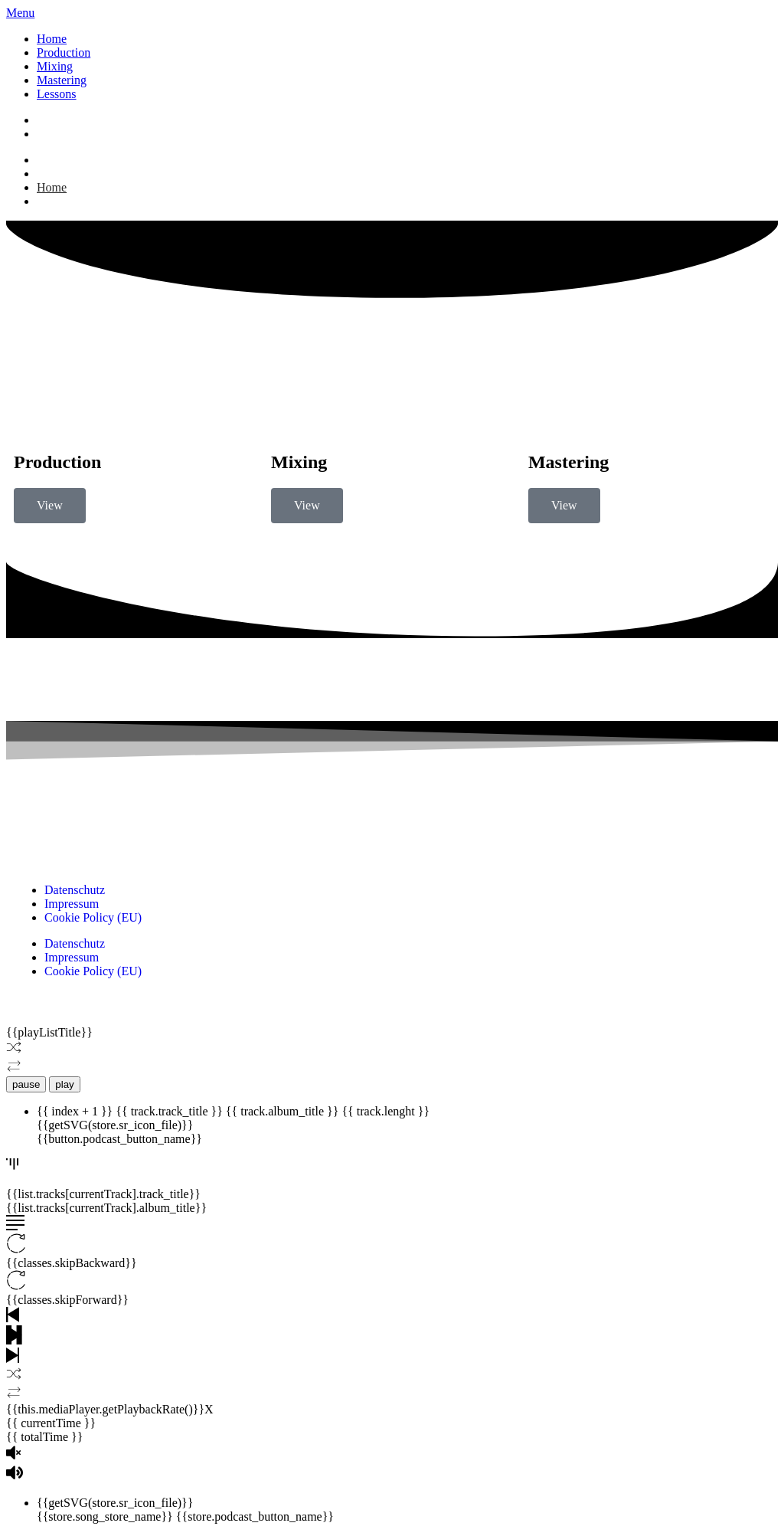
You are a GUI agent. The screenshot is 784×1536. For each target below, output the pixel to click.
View (50, 505)
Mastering (62, 80)
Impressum (71, 903)
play (64, 1084)
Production (63, 52)
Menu (20, 12)
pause (26, 1084)
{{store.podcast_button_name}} (255, 1516)
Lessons (57, 93)
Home (52, 38)
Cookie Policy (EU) (93, 917)
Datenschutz (74, 889)
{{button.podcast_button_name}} (119, 1138)
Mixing (55, 66)
